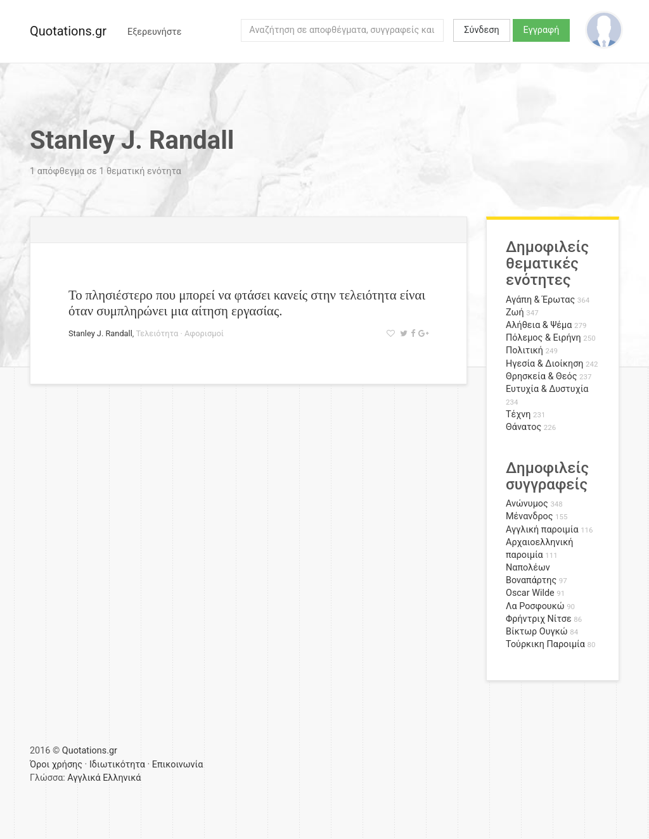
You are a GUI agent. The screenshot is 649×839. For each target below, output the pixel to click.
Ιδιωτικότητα (117, 764)
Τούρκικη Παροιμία (545, 644)
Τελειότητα (157, 333)
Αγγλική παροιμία (542, 529)
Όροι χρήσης (56, 764)
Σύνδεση (481, 30)
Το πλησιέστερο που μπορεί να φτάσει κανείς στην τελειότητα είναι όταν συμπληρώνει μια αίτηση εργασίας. (246, 302)
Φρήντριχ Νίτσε (539, 619)
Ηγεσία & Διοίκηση (544, 363)
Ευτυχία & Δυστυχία (547, 389)
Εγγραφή (542, 30)
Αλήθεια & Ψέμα (539, 325)
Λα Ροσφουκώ (535, 606)
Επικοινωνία (177, 764)
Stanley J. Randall (100, 333)
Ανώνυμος (527, 503)
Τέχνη (518, 414)
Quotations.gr (68, 31)
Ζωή (515, 312)
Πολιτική (524, 350)
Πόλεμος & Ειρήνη (543, 337)
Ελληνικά (122, 778)
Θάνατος (523, 427)
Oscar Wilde (530, 593)
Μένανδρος (529, 516)
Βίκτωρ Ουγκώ (537, 631)
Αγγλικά (83, 778)
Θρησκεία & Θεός (541, 376)
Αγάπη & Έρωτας (540, 299)
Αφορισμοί (204, 333)
